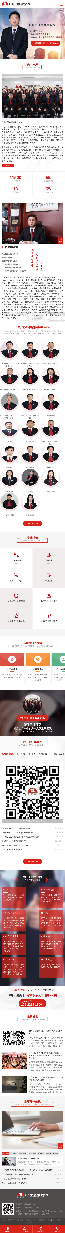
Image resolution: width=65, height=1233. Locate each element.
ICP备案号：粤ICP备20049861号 (37, 1220)
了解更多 (7, 165)
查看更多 (32, 523)
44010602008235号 (32, 1223)
